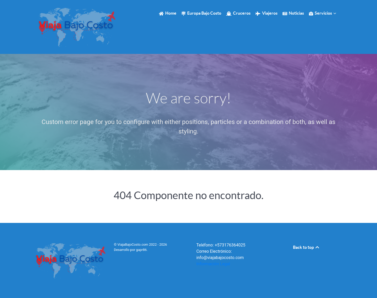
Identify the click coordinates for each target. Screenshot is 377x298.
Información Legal (213, 263)
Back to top (306, 247)
